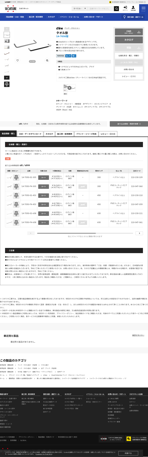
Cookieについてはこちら (44, 454)
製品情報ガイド (81, 313)
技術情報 (111, 415)
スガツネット (17, 8)
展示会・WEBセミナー (94, 402)
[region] (74, 198)
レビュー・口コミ (129, 76)
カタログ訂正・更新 (71, 409)
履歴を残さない (138, 335)
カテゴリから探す (6, 402)
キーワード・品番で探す (8, 399)
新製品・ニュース (6, 424)
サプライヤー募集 (114, 422)
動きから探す (4, 405)
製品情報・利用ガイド (46, 437)
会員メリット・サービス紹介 (138, 406)
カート (43, 177)
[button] (51, 45)
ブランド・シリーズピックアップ (9, 416)
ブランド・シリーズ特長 (86, 134)
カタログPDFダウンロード (74, 405)
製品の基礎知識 (5, 427)
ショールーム (90, 399)
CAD (129, 32)
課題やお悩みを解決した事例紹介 (31, 403)
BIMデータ (47, 412)
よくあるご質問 (113, 399)
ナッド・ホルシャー (72, 28)
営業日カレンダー (114, 418)
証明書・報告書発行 (114, 412)
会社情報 (3, 440)
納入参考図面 (47, 409)
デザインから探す (6, 412)
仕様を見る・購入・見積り (129, 55)
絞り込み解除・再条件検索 (128, 124)
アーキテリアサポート (115, 405)
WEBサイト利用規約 (47, 313)
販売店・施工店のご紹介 (116, 409)
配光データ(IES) (49, 405)
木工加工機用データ (50, 402)
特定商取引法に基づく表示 (67, 437)
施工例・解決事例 (28, 399)
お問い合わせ (129, 69)
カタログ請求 (69, 402)
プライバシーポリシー (65, 313)
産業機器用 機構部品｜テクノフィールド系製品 (126, 2)
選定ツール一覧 (48, 399)
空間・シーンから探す (7, 409)
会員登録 (132, 399)
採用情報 (13, 440)
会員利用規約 (134, 411)
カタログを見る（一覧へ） (74, 399)
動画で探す (4, 420)
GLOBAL (23, 440)
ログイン (132, 402)
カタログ (128, 40)
